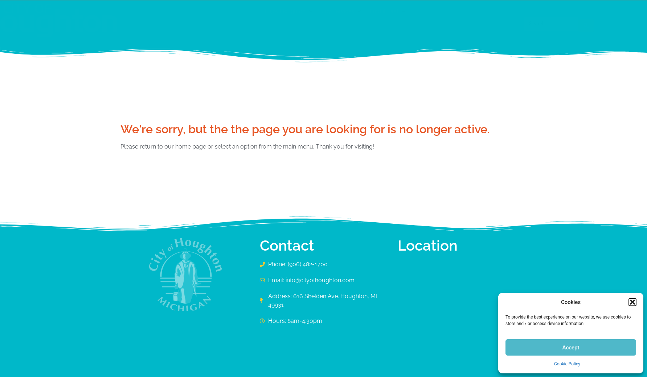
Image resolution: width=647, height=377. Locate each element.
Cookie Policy (567, 363)
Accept (570, 347)
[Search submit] (516, 23)
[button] (632, 302)
